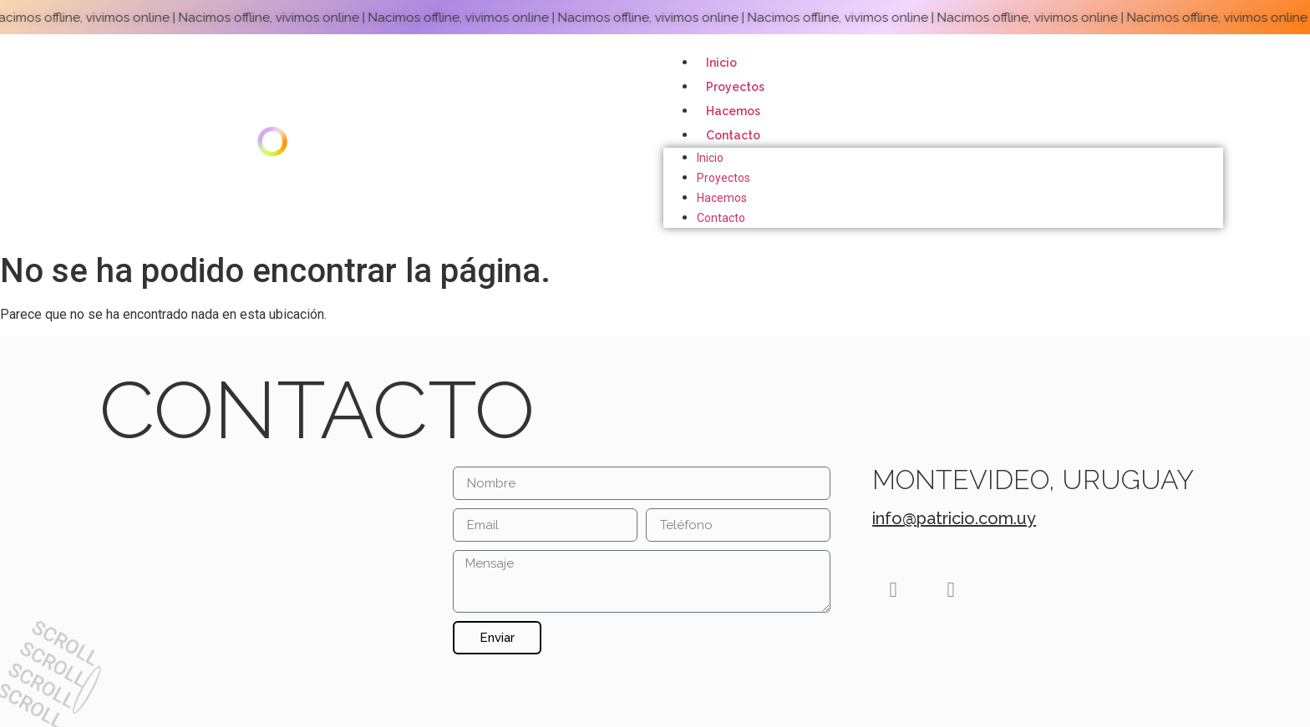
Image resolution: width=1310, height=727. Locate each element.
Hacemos (733, 111)
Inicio (721, 62)
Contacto (733, 135)
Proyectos (735, 86)
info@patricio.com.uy (954, 518)
